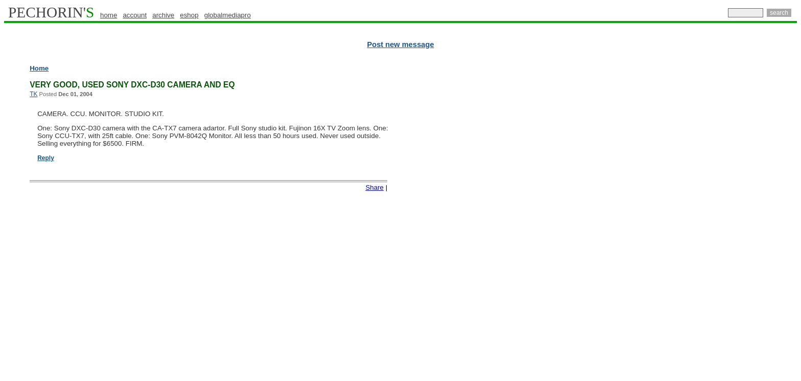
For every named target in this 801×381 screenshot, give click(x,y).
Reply (45, 158)
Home (39, 68)
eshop (189, 15)
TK (33, 94)
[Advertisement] (752, 219)
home (108, 15)
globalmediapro (227, 15)
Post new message (400, 44)
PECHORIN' (51, 12)
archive (163, 15)
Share (374, 187)
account (135, 15)
